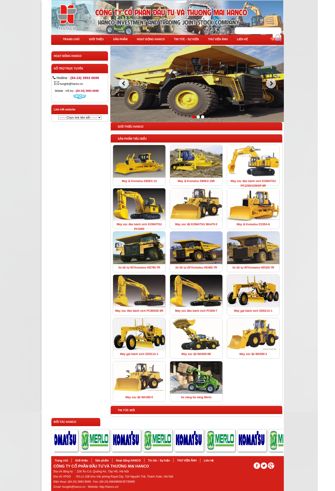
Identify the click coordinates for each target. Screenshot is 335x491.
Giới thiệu (96, 39)
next (271, 83)
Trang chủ (71, 39)
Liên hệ (242, 39)
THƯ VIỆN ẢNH (218, 39)
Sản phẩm (120, 39)
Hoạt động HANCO (151, 39)
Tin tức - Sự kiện (186, 39)
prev (123, 83)
